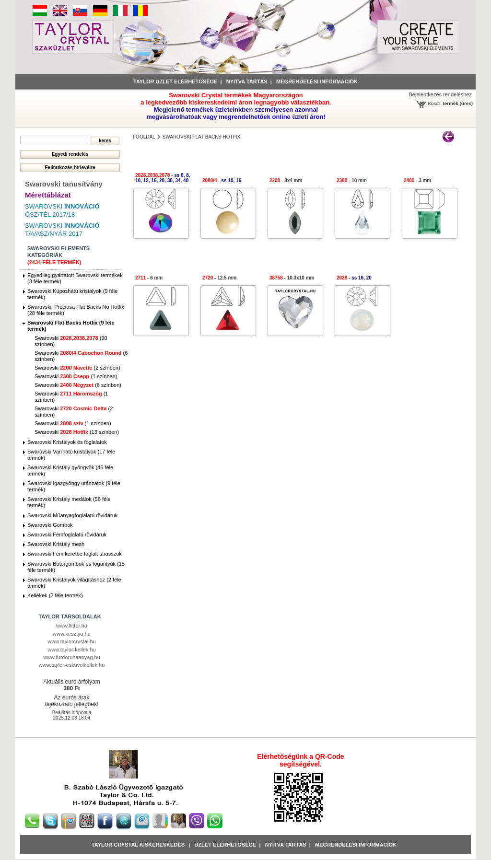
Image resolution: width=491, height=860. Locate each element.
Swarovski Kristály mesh (55, 544)
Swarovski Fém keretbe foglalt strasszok (74, 554)
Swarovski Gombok (50, 525)
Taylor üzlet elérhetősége (175, 81)
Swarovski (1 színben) (76, 376)
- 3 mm (417, 180)
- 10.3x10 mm (291, 277)
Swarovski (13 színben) (77, 432)
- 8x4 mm (285, 180)
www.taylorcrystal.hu (71, 641)
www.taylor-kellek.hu (71, 649)
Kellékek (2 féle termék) (55, 595)
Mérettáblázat (48, 195)
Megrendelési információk (317, 81)
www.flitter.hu (71, 625)
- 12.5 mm (219, 277)
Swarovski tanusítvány (64, 184)
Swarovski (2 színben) (77, 368)
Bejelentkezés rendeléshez (440, 94)
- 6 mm (149, 277)
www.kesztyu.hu (72, 634)
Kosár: (435, 103)
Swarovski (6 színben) (78, 385)
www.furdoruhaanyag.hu (71, 657)
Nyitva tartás (247, 81)
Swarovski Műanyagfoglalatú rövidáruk (72, 515)
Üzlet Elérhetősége (225, 845)
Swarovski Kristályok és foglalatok (67, 442)
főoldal (144, 136)
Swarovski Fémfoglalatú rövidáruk (66, 534)
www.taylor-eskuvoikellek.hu (72, 665)
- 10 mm (352, 180)
